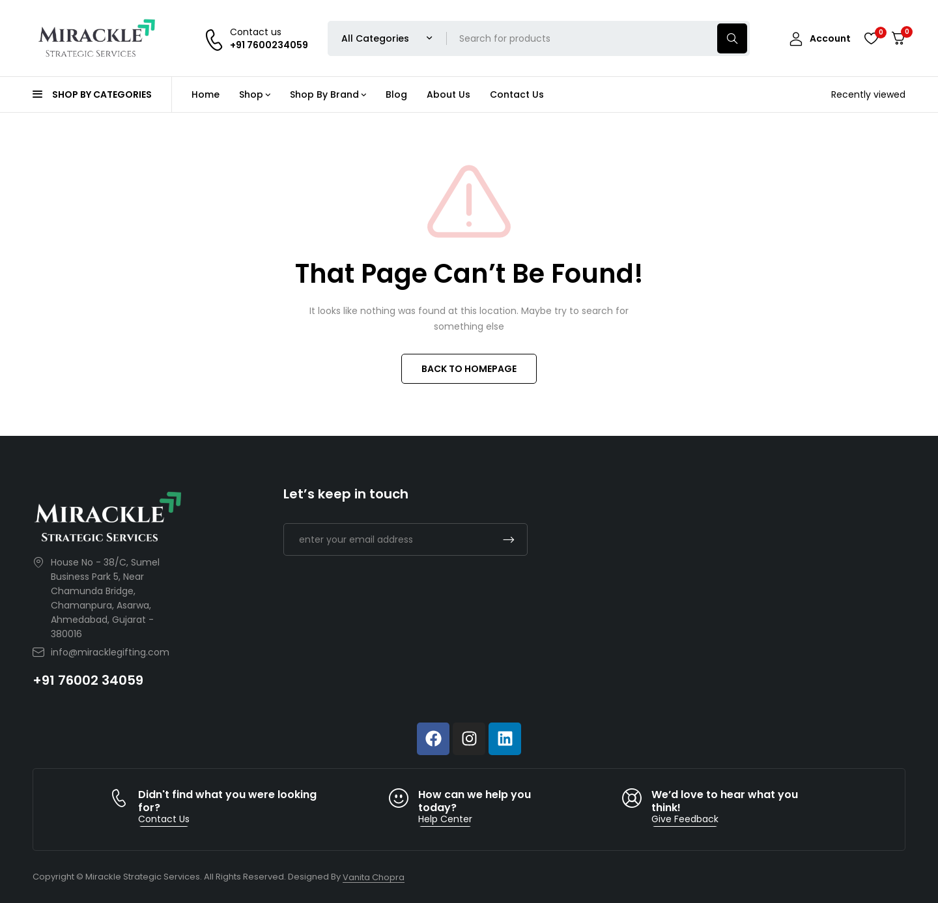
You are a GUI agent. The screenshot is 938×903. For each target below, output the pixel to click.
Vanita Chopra (374, 877)
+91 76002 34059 (88, 680)
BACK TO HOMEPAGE (469, 368)
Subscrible (508, 539)
